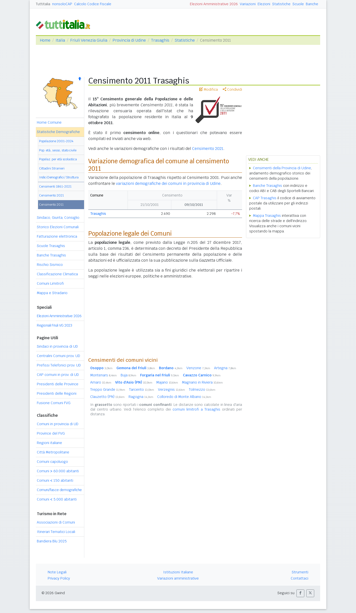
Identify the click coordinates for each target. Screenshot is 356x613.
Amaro (100, 382)
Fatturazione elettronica (57, 236)
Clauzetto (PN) (107, 396)
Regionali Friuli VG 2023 (54, 325)
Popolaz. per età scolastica (58, 159)
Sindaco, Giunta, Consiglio (58, 217)
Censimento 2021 (51, 195)
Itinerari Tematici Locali (56, 531)
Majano (167, 382)
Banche (312, 4)
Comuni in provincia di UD (57, 424)
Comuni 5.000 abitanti (57, 499)
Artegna (225, 368)
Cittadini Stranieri (52, 168)
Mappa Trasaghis (267, 215)
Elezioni (264, 4)
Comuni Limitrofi (50, 283)
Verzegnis (171, 389)
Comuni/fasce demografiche (59, 490)
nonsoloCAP (62, 4)
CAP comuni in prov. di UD (58, 374)
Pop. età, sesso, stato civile (57, 150)
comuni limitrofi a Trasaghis (196, 409)
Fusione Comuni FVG (53, 403)
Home (45, 40)
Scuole (298, 4)
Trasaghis (160, 40)
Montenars (103, 375)
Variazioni (248, 4)
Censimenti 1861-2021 (55, 186)
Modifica (208, 89)
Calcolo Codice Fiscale (92, 4)
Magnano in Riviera (202, 382)
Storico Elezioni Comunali (58, 227)
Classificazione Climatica (57, 274)
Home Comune (49, 122)
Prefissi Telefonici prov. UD (59, 365)
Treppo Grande (107, 389)
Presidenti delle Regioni (56, 393)
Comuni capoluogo (52, 461)
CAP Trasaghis (264, 198)
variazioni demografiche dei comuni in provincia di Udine (168, 183)
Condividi (232, 89)
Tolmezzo (202, 389)
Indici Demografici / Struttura (59, 177)
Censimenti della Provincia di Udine (282, 168)
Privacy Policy (59, 578)
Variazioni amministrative (178, 578)
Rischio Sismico (50, 264)
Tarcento (141, 389)
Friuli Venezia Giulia (88, 40)
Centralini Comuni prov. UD (58, 356)
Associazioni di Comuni (56, 522)
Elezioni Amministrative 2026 (214, 4)
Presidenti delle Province (57, 384)
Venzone (198, 368)
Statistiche (281, 4)
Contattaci (299, 578)
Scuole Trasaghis (51, 246)
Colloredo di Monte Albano (184, 396)
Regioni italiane (49, 443)
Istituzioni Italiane (178, 572)
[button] (300, 593)
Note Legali (57, 572)
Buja (128, 375)
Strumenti (300, 572)
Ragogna (141, 396)
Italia (60, 40)
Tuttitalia (43, 4)
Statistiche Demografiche (58, 132)
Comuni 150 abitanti (55, 480)
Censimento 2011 (51, 204)
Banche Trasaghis (51, 255)
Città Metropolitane (53, 452)
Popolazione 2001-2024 (56, 141)
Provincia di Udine (129, 40)
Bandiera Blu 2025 (52, 541)
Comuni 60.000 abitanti (58, 471)
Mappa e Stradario (52, 293)
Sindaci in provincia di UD (57, 346)
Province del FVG (51, 433)
